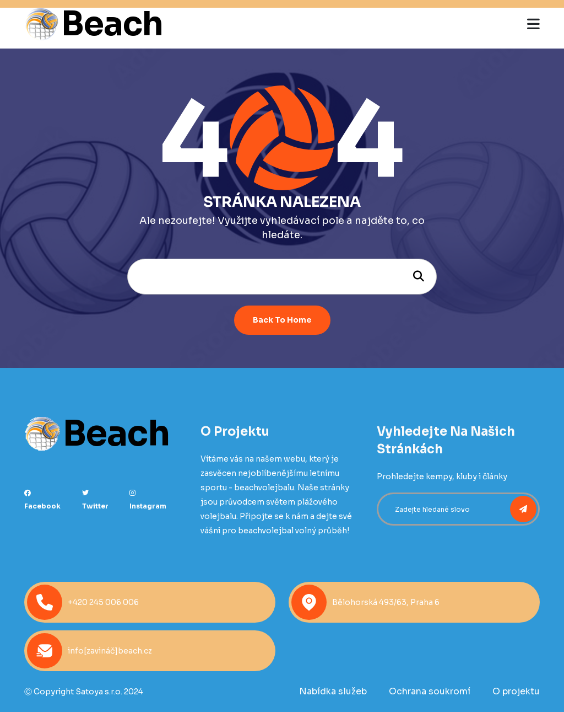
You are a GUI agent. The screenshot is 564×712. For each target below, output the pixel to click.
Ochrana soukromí (429, 691)
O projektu (516, 691)
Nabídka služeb (333, 691)
